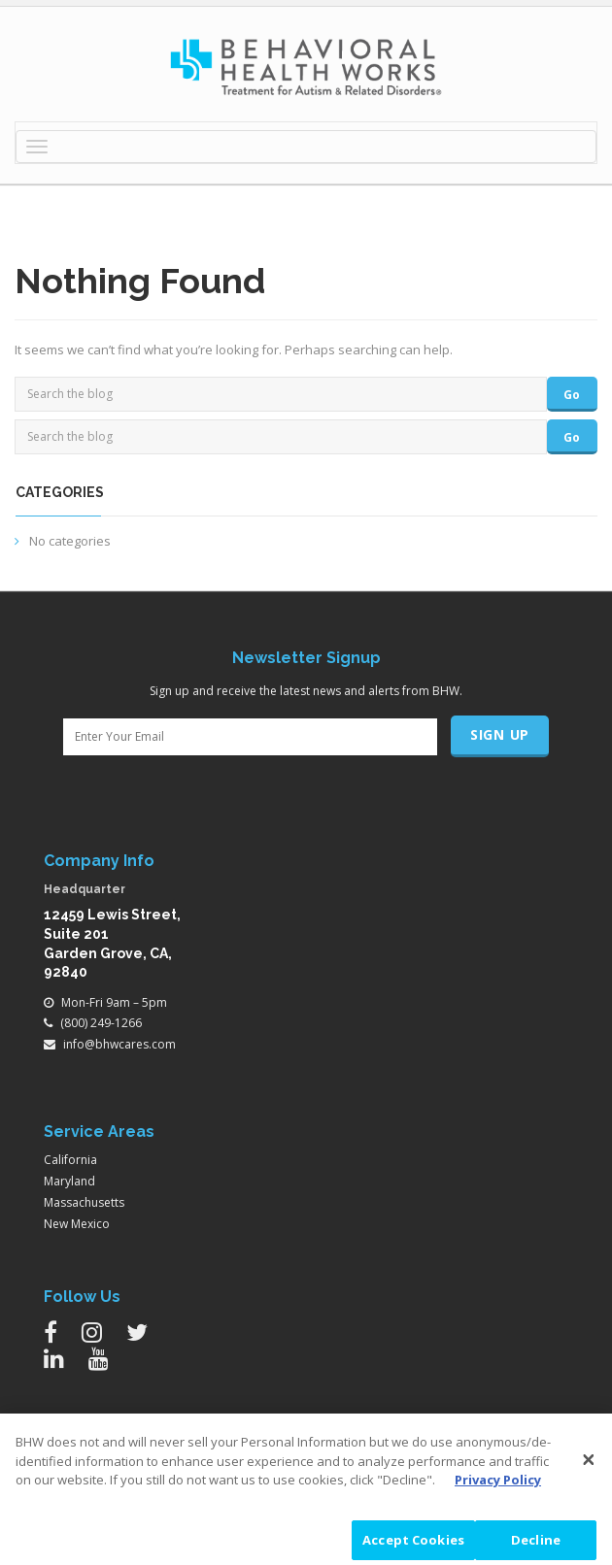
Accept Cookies (413, 1540)
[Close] (589, 1461)
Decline (536, 1540)
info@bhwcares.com (119, 1044)
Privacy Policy (498, 1481)
